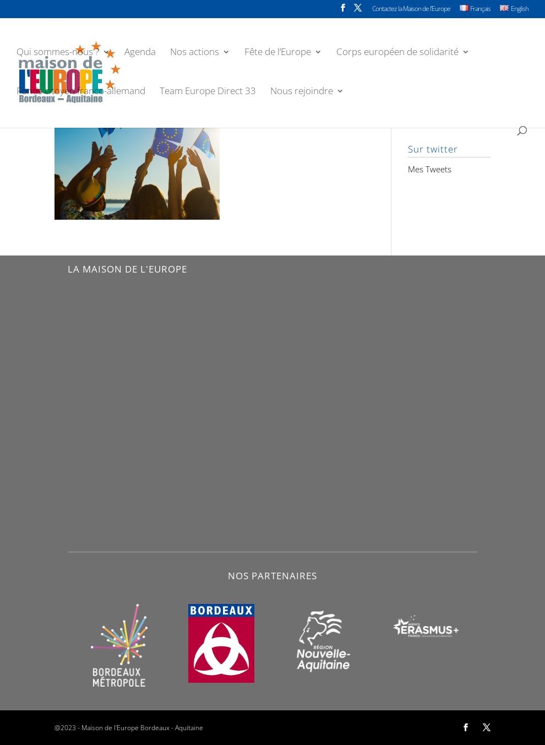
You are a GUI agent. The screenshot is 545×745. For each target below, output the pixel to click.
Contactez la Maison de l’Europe (411, 9)
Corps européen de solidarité (397, 53)
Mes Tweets (429, 169)
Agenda (140, 53)
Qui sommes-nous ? (58, 53)
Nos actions (194, 53)
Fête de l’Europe (277, 53)
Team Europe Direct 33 (208, 92)
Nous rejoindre (301, 92)
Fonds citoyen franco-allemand (81, 92)
